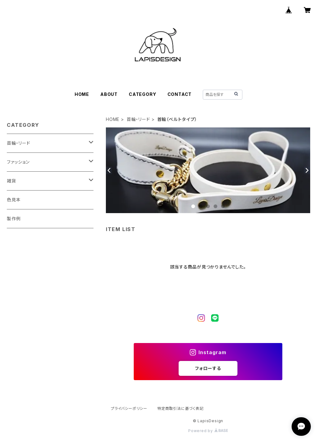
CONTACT (179, 94)
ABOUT (109, 94)
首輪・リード (138, 119)
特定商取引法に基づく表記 (180, 408)
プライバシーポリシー (129, 408)
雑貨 (11, 180)
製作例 (13, 218)
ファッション (18, 162)
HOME (82, 94)
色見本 (13, 199)
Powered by (208, 430)
